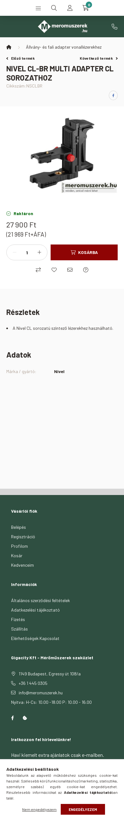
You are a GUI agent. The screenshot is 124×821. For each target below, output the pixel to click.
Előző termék (20, 58)
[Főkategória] (8, 47)
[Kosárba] (84, 252)
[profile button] (70, 8)
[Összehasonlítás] (38, 269)
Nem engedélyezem (39, 809)
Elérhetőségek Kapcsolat (35, 638)
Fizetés (18, 619)
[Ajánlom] (70, 269)
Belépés (18, 527)
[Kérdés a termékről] (85, 269)
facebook (12, 718)
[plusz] (39, 252)
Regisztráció (23, 536)
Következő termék (99, 58)
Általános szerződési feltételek (40, 600)
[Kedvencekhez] (54, 269)
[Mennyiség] (27, 252)
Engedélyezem (83, 809)
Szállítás (19, 628)
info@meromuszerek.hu (41, 692)
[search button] (54, 8)
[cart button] (85, 8)
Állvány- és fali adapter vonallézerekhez (64, 47)
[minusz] (14, 252)
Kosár (16, 555)
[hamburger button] (38, 8)
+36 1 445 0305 (114, 26)
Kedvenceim (22, 565)
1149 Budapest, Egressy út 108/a (50, 673)
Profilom (19, 546)
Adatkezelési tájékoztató (35, 610)
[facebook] (113, 95)
